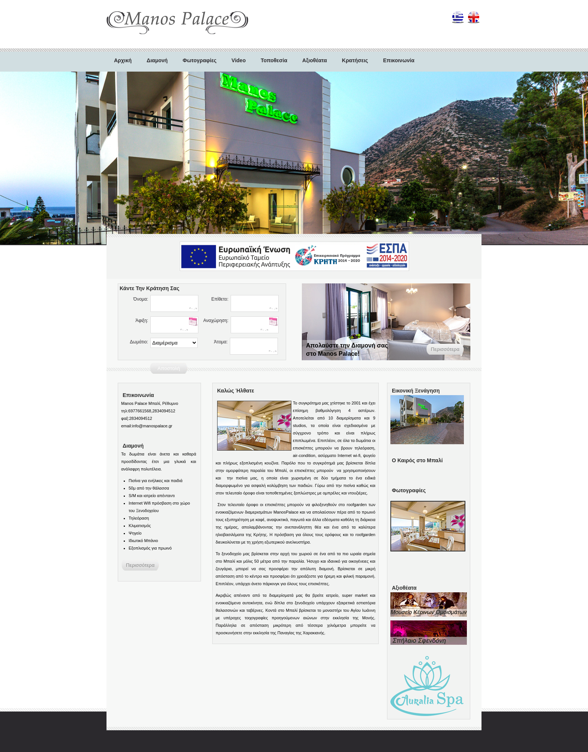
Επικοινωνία (398, 60)
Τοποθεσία (274, 60)
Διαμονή (157, 60)
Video (238, 60)
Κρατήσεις (355, 60)
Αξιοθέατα (314, 60)
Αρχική (123, 60)
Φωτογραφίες (199, 60)
